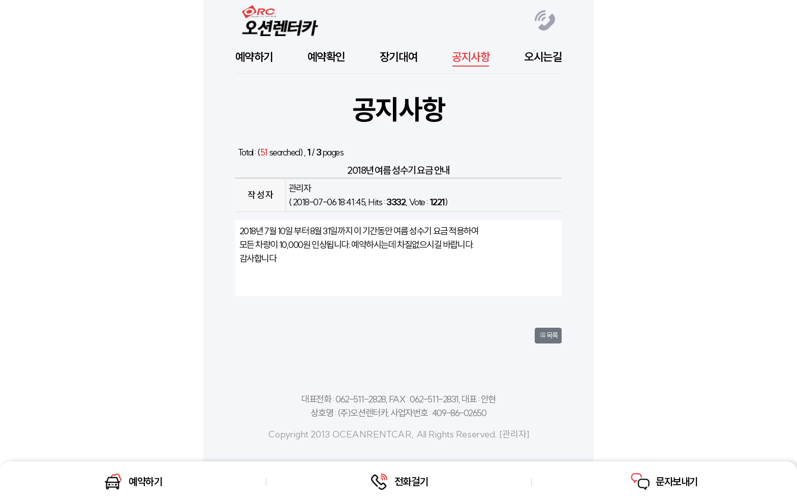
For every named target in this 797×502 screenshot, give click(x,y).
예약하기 (254, 57)
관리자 (514, 434)
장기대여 (398, 57)
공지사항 (470, 57)
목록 (548, 335)
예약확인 (326, 57)
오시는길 (543, 57)
